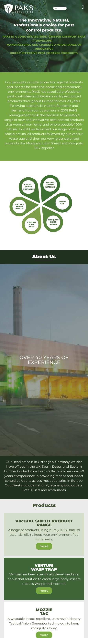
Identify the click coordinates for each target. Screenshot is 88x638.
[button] (83, 7)
